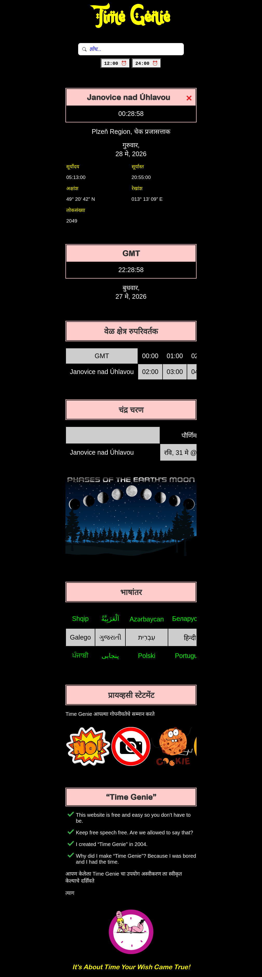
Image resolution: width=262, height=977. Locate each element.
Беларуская (189, 618)
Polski (147, 655)
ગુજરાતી (110, 637)
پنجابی (110, 655)
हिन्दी (190, 637)
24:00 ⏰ (146, 63)
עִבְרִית (146, 637)
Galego (80, 637)
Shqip (80, 618)
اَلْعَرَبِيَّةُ (110, 618)
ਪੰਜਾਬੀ (80, 655)
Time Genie (131, 17)
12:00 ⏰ (115, 63)
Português (190, 655)
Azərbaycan (147, 619)
